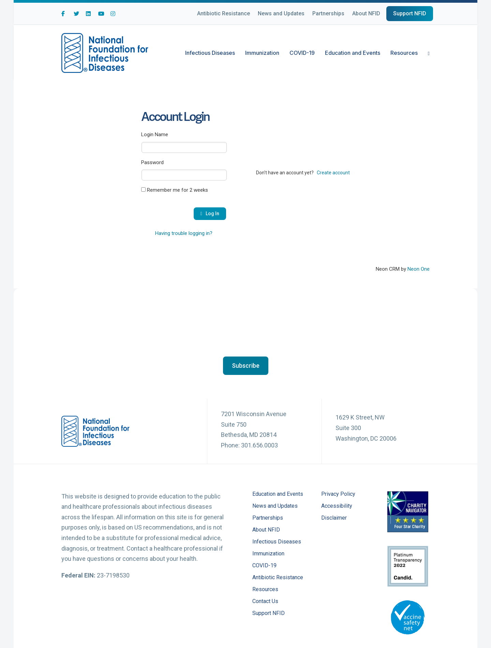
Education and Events (352, 52)
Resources (404, 52)
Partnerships (328, 13)
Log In (209, 213)
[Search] (426, 53)
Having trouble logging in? (183, 233)
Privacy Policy (338, 494)
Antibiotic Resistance (223, 13)
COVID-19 (302, 52)
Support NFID (409, 13)
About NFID (366, 13)
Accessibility (336, 506)
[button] (245, 366)
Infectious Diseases (210, 52)
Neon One (418, 269)
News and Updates (281, 13)
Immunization (262, 52)
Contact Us (265, 601)
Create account (333, 172)
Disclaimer (334, 518)
